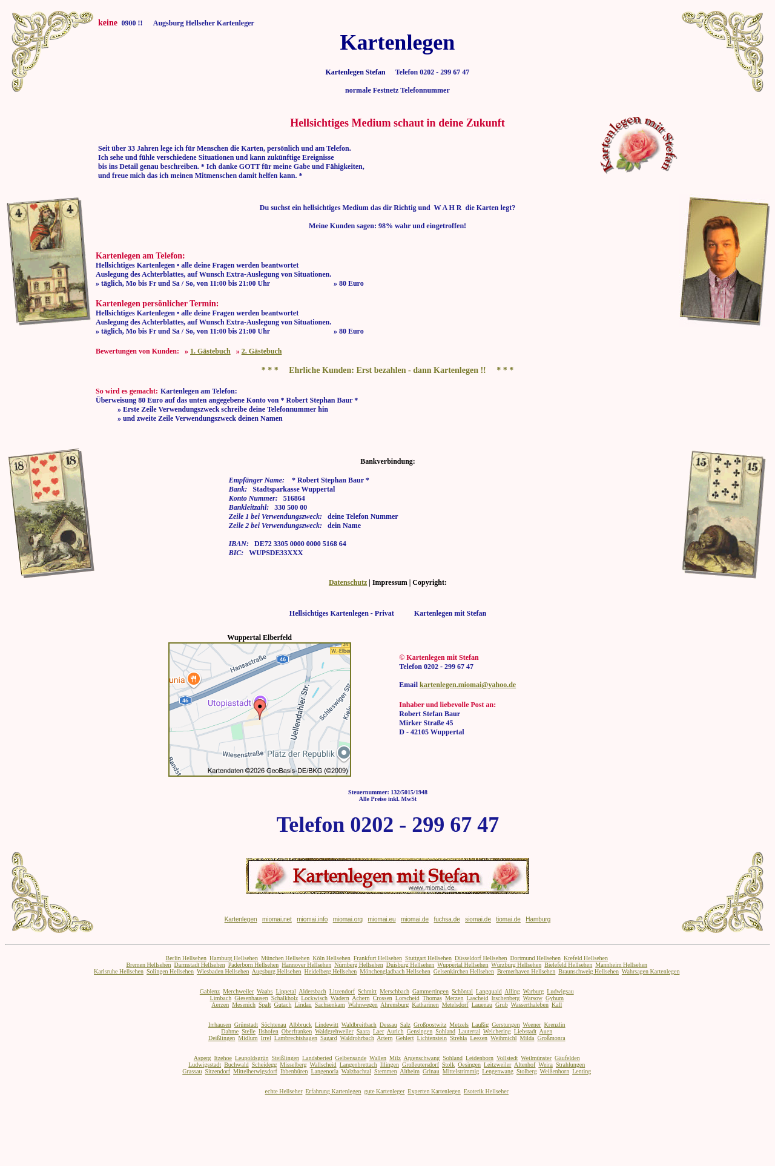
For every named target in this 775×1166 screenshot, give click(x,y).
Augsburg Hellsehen (277, 971)
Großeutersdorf (420, 1064)
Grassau (192, 1071)
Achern (360, 998)
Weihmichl (503, 1038)
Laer (378, 1031)
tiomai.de (508, 919)
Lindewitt (326, 1024)
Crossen (382, 998)
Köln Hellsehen (331, 958)
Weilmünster (536, 1058)
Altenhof (525, 1064)
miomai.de (415, 919)
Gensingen (420, 1031)
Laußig (480, 1024)
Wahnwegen (363, 1004)
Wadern (340, 998)
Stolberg (526, 1071)
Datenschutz (348, 582)
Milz (395, 1058)
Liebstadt (525, 1031)
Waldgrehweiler (334, 1031)
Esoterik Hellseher (486, 1091)
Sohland (445, 1031)
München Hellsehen (285, 958)
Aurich (395, 1031)
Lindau (303, 1004)
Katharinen (425, 1004)
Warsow (532, 998)
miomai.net (277, 919)
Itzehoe (223, 1058)
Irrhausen (219, 1024)
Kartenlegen (241, 919)
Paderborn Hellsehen (253, 964)
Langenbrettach (358, 1064)
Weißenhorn (555, 1071)
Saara (363, 1031)
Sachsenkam (330, 1004)
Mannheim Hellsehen (621, 964)
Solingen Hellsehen (170, 971)
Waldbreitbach (359, 1024)
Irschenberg (506, 998)
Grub (501, 1004)
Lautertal (469, 1031)
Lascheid (477, 998)
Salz (405, 1024)
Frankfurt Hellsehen (378, 958)
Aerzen (220, 1004)
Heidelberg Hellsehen (331, 971)
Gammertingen (430, 991)
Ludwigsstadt (204, 1064)
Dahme (230, 1031)
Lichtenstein (431, 1038)
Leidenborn (479, 1058)
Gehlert (404, 1038)
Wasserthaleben (529, 1004)
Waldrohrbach (357, 1038)
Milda (527, 1038)
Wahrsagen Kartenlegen (651, 971)
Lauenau (482, 1004)
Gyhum (555, 998)
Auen (546, 1031)
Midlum (247, 1038)
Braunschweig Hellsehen (588, 971)
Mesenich (244, 1004)
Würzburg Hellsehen (516, 964)
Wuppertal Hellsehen (462, 964)
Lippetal (286, 991)
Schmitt (367, 991)
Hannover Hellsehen (306, 964)
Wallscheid (322, 1064)
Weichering (497, 1031)
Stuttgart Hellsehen (428, 958)
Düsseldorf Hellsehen (481, 958)
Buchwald (236, 1064)
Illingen (389, 1064)
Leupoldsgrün (252, 1058)
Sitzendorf (217, 1071)
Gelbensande (351, 1058)
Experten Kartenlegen (433, 1091)
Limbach (221, 998)
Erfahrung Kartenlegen (333, 1091)
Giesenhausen (251, 998)
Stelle (249, 1031)
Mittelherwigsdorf (255, 1071)
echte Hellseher (284, 1091)
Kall (557, 1004)
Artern (384, 1038)
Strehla (458, 1038)
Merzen (454, 998)
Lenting (581, 1071)
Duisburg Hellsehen (410, 964)
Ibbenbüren (294, 1071)
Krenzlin (555, 1024)
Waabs (264, 991)
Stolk (448, 1064)
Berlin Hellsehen (185, 958)
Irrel (266, 1038)
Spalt (265, 1004)
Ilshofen (269, 1031)
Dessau (388, 1024)
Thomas (432, 998)
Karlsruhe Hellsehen (118, 971)
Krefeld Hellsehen (586, 958)
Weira (545, 1064)
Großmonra (551, 1038)
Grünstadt (246, 1024)
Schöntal (462, 991)
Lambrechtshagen (295, 1038)
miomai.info (312, 919)
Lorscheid (407, 998)
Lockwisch (314, 998)
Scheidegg (264, 1064)
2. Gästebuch (262, 351)
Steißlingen (286, 1058)
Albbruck (300, 1024)
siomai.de (478, 919)
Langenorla (324, 1071)
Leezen (478, 1038)
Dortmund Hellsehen (535, 958)
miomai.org (348, 919)
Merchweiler (238, 991)
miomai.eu (381, 919)
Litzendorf (342, 991)
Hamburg (538, 919)
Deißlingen (221, 1038)
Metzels (459, 1024)
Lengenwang (497, 1071)
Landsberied (317, 1058)
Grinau (431, 1071)
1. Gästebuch (210, 351)
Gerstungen (505, 1024)
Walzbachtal (356, 1071)
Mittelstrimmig (461, 1071)
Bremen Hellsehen (148, 964)
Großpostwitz (430, 1024)
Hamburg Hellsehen (233, 958)
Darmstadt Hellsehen (199, 964)
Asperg (202, 1058)
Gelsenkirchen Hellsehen (464, 971)
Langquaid (489, 991)
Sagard (328, 1038)
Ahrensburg (394, 1004)
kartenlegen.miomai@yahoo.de (468, 684)
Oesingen (469, 1064)
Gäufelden (567, 1058)
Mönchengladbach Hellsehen (395, 971)
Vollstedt (507, 1058)
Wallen (377, 1058)
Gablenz (210, 991)
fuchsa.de (447, 919)
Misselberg (293, 1064)
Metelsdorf (455, 1004)
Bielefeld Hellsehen (568, 964)
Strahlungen (570, 1064)
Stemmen (385, 1071)
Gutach (283, 1004)
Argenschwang (421, 1058)
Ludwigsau (560, 991)
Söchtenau (273, 1024)
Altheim (410, 1071)
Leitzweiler (498, 1064)
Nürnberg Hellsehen (358, 964)
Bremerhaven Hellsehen (526, 971)
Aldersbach (312, 991)
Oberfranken (297, 1031)
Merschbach (394, 991)
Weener (532, 1024)
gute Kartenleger (384, 1091)
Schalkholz (284, 998)
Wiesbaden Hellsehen (223, 971)
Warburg (533, 991)
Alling (512, 991)
